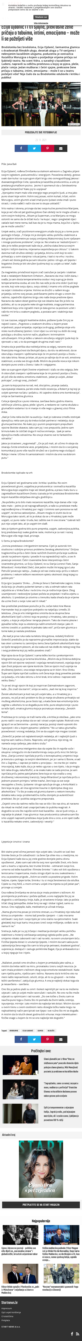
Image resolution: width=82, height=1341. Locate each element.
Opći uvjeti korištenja (11, 1312)
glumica (40, 1030)
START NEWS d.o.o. (10, 1326)
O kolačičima (7, 1316)
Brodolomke (14, 1030)
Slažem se (41, 17)
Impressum (6, 1308)
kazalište (51, 1030)
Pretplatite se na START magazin (41, 1205)
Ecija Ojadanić (28, 1030)
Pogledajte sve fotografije (41, 132)
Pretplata (5, 1320)
